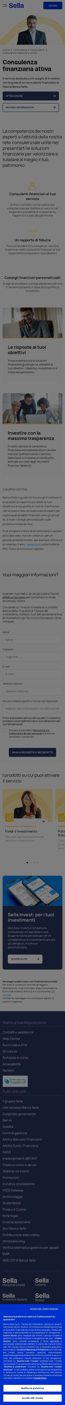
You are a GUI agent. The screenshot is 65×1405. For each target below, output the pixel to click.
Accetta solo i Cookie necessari (44, 1309)
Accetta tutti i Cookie (32, 1398)
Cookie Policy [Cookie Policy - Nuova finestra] (40, 1378)
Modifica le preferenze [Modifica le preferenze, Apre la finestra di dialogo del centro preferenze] (32, 1388)
